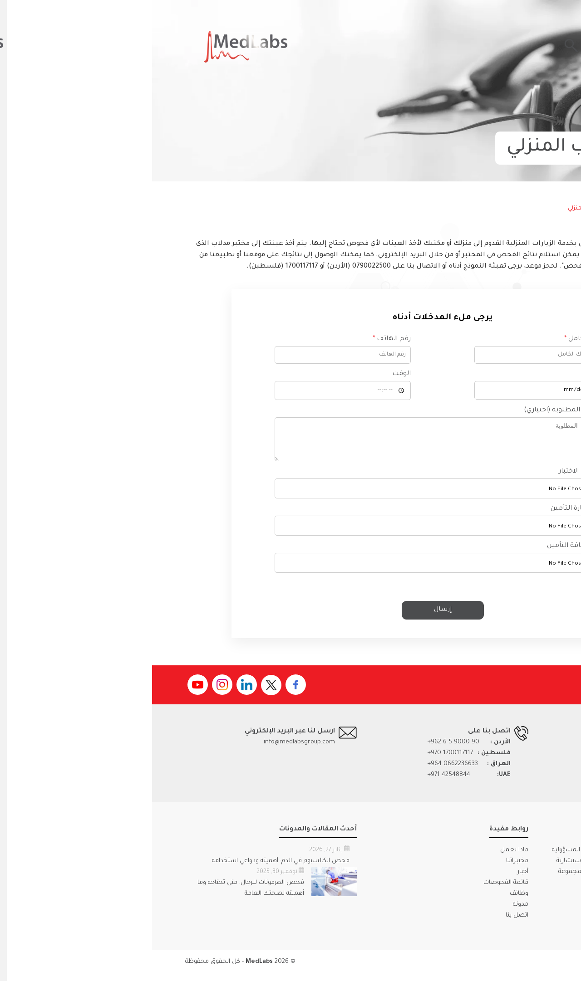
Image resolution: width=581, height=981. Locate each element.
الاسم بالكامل (435, 339)
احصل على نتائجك (475, 46)
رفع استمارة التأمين (428, 515)
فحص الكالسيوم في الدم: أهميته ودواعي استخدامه (128, 867)
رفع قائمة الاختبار (432, 478)
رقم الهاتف (240, 339)
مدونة (368, 911)
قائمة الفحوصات (353, 889)
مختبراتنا (365, 867)
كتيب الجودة (493, 896)
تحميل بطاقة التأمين (426, 552)
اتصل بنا (365, 922)
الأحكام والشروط (465, 968)
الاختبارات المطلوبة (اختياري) (415, 410)
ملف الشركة (531, 896)
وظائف (367, 900)
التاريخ (449, 374)
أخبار (370, 878)
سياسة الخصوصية (522, 968)
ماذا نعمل (362, 857)
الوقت (249, 374)
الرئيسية (532, 208)
